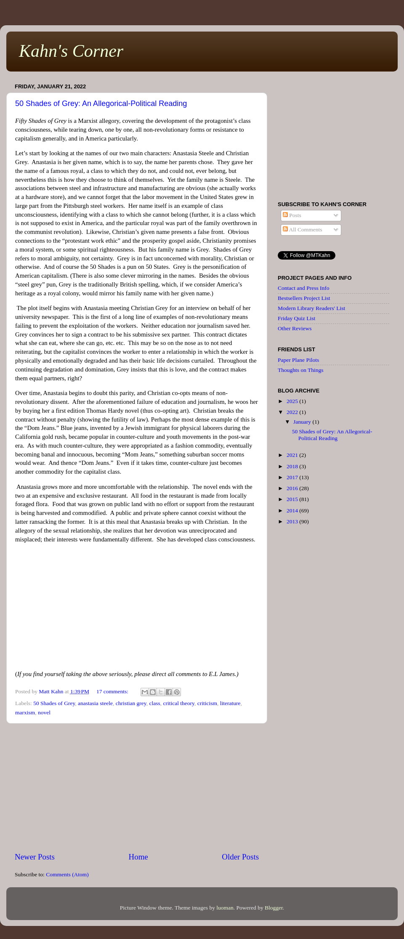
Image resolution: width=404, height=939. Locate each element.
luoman (225, 908)
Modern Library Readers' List (311, 308)
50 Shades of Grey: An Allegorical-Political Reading (101, 103)
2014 (293, 510)
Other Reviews (295, 328)
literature (230, 703)
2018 (293, 466)
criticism (207, 703)
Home (138, 856)
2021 (293, 455)
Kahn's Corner (71, 51)
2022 (293, 412)
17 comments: (113, 691)
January (302, 422)
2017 (293, 477)
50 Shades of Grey (54, 703)
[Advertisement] (137, 787)
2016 (293, 488)
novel (44, 712)
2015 (293, 499)
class (154, 703)
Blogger (274, 908)
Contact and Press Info (304, 288)
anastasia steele (95, 703)
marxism (25, 712)
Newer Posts (35, 856)
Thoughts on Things (301, 370)
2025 (293, 401)
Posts (292, 215)
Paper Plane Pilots (298, 360)
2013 (293, 521)
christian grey (131, 703)
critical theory (178, 703)
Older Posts (240, 856)
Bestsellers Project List (304, 298)
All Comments (302, 229)
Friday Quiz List (296, 318)
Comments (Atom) (67, 874)
